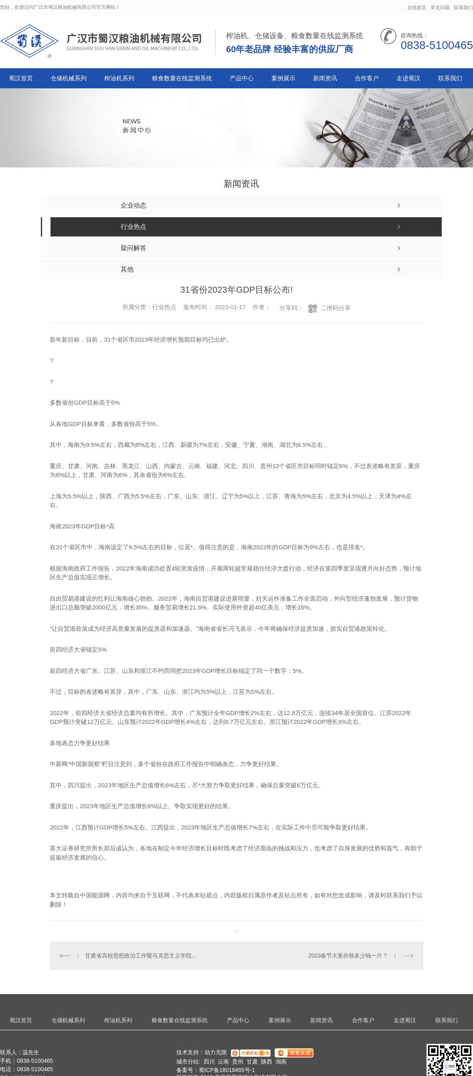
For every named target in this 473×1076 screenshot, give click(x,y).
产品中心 (242, 78)
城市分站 (187, 1061)
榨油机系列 (119, 78)
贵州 (237, 1061)
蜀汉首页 (21, 78)
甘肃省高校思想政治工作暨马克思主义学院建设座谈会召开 (143, 955)
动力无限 (215, 1052)
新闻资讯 (325, 78)
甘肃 (252, 1061)
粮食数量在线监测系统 (182, 78)
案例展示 (283, 78)
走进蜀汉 (408, 78)
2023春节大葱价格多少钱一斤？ (348, 955)
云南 (223, 1061)
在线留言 (417, 7)
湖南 (281, 1061)
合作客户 (367, 78)
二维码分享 (336, 307)
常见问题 (440, 7)
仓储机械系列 (69, 78)
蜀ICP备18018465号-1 (227, 1070)
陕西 (266, 1061)
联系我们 (463, 7)
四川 (209, 1061)
